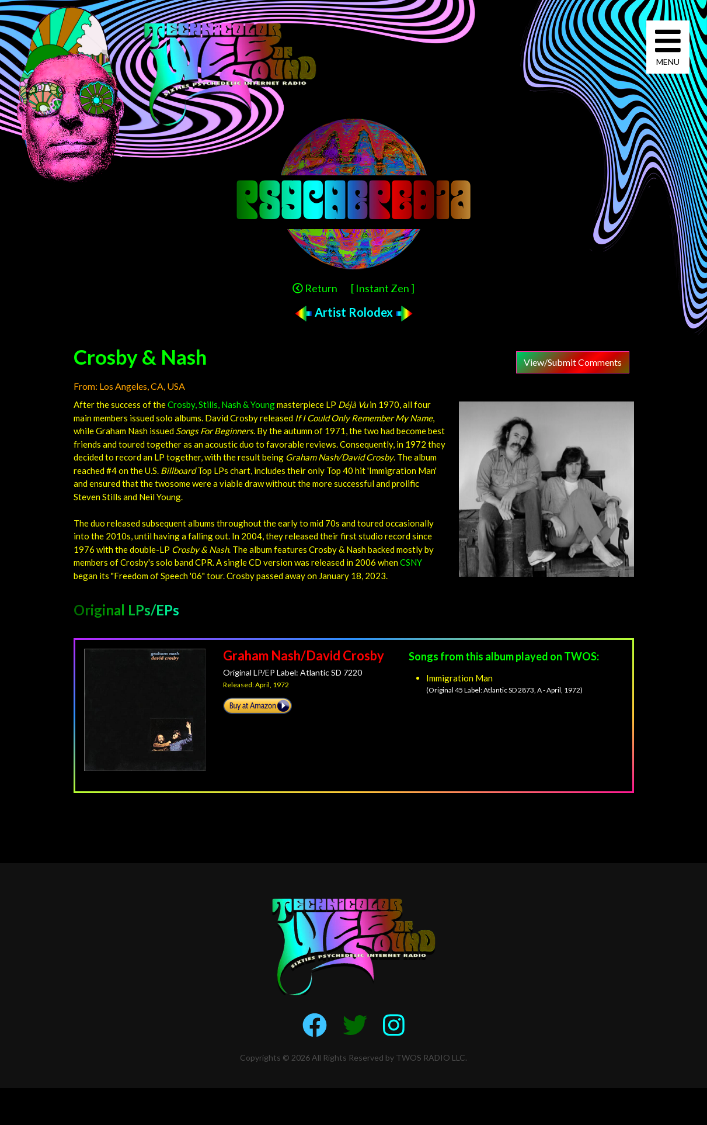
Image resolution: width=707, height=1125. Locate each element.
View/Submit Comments (573, 362)
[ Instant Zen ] (383, 288)
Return (314, 288)
